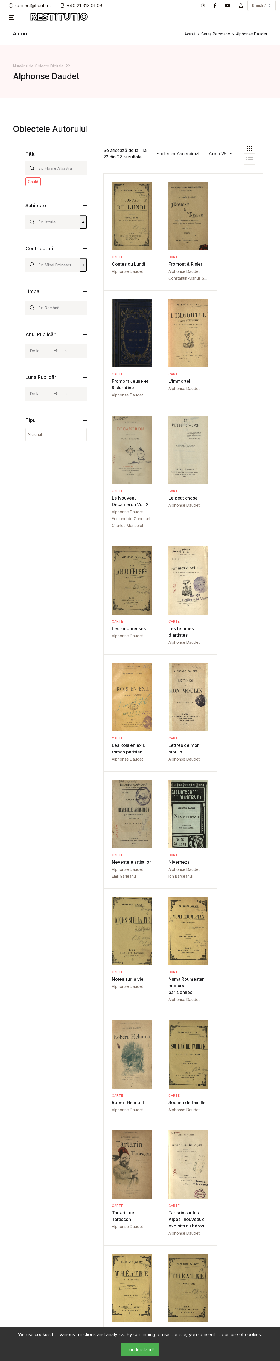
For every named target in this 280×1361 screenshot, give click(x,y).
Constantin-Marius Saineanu (190, 278)
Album (107, 1253)
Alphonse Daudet (127, 271)
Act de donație (115, 1245)
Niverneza (229, 635)
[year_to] (72, 351)
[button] (240, 5)
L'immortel (123, 381)
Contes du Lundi (128, 264)
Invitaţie (196, 1253)
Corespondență (160, 1253)
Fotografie (198, 1245)
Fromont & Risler (182, 264)
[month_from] (39, 394)
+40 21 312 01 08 (81, 5)
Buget (107, 1271)
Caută (33, 181)
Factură (152, 1280)
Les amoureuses (129, 518)
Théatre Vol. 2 (179, 1005)
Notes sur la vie (128, 758)
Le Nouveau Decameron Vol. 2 (181, 387)
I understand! (140, 1349)
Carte (117, 257)
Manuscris (198, 1286)
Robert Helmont (234, 758)
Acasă (190, 34)
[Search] (60, 168)
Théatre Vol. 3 (232, 1005)
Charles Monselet (180, 415)
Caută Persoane (215, 34)
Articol (107, 1262)
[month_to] (72, 394)
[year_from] (39, 351)
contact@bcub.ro (30, 5)
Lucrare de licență (198, 1274)
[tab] (249, 148)
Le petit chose (232, 381)
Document (155, 1271)
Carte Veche (157, 1245)
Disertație (154, 1262)
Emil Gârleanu (177, 655)
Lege (194, 1262)
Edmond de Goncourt (184, 408)
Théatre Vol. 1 (126, 1005)
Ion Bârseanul (230, 649)
